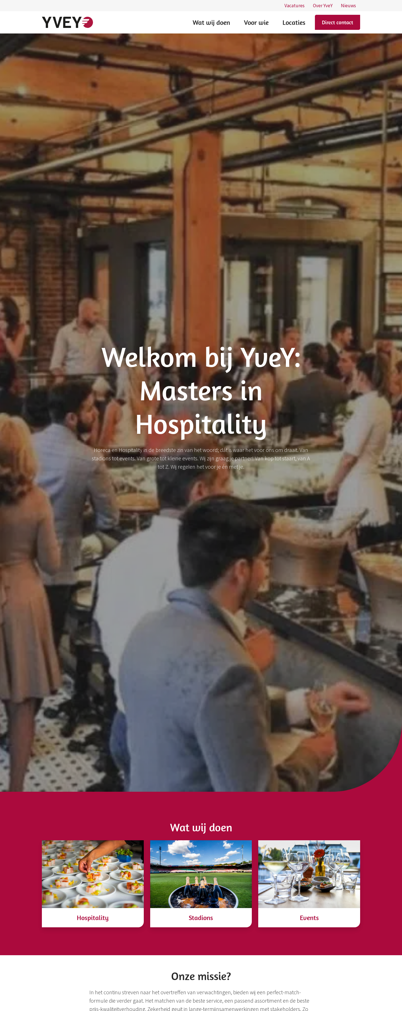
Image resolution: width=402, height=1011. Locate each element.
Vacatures (294, 6)
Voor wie (256, 22)
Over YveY (322, 6)
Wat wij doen (211, 22)
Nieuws (348, 6)
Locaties (294, 22)
